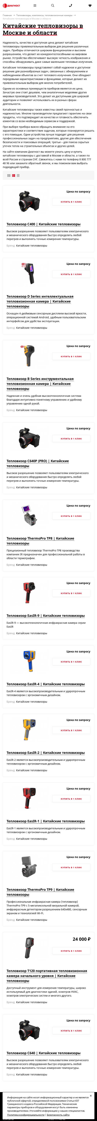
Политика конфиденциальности (25, 1114)
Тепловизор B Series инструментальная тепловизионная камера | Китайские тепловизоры (40, 383)
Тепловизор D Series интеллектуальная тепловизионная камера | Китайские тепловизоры (40, 301)
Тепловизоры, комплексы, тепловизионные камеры (44, 15)
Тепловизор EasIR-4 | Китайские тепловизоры (46, 684)
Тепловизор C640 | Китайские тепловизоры (43, 1053)
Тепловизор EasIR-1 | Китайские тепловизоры (46, 821)
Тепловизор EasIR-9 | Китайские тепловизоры (46, 615)
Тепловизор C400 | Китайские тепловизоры (43, 224)
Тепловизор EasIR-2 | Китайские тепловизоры (46, 752)
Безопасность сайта (58, 1114)
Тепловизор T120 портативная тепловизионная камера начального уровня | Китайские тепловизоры (47, 976)
